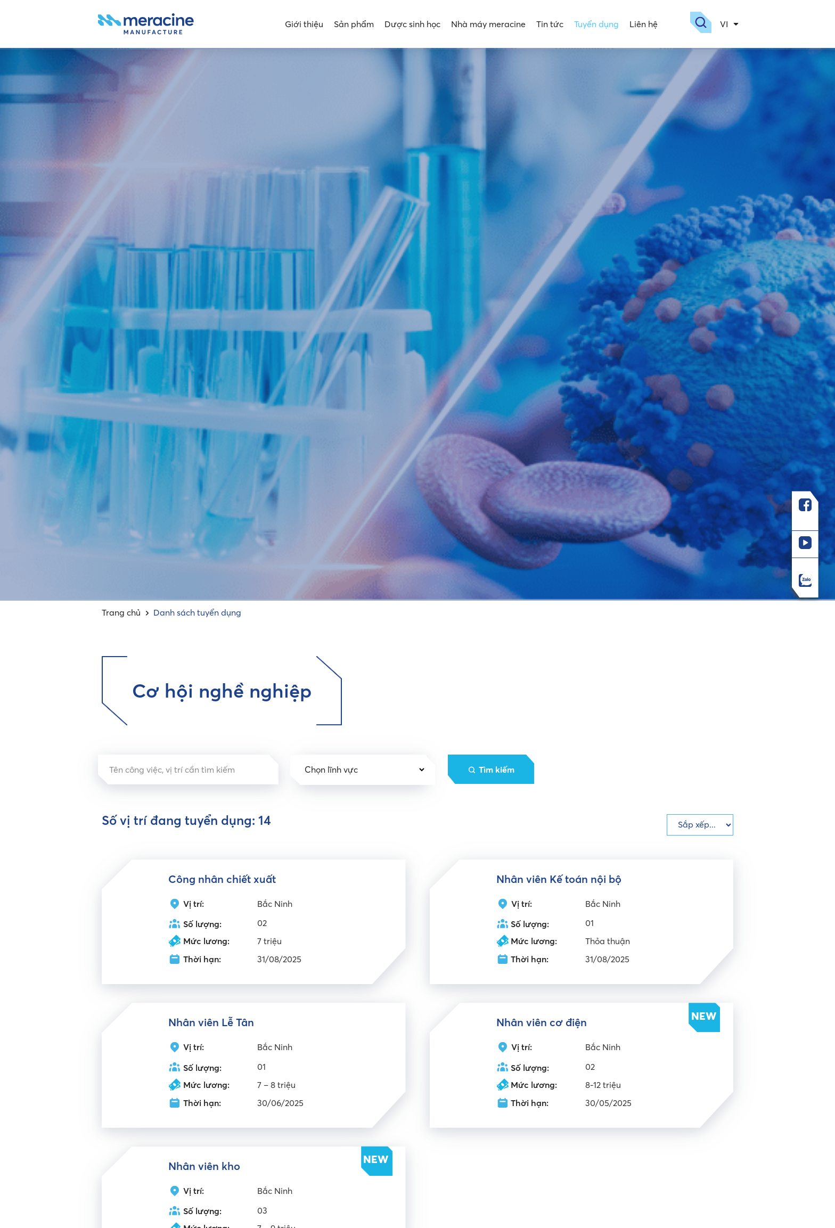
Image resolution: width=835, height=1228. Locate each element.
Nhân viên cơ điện (541, 1022)
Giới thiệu (302, 24)
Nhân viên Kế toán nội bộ (558, 879)
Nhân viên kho (204, 1166)
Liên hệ (642, 24)
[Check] (700, 825)
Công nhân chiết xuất (222, 879)
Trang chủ (121, 612)
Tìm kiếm (498, 769)
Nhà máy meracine (486, 24)
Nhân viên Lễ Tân (211, 1022)
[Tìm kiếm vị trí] (188, 769)
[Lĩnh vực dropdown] (363, 770)
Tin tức (548, 24)
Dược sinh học (411, 24)
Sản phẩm (352, 24)
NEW (704, 1015)
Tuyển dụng (594, 24)
